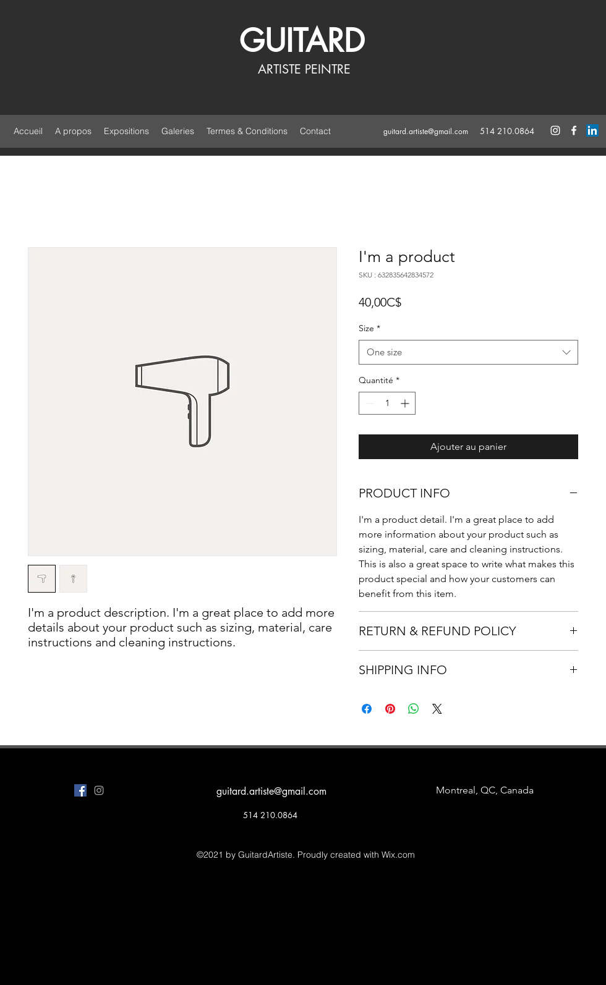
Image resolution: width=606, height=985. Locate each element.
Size (369, 328)
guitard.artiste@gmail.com (425, 131)
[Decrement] (368, 403)
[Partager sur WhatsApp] (413, 708)
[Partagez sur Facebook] (366, 708)
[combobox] (468, 352)
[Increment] (406, 403)
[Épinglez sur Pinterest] (390, 708)
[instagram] (555, 130)
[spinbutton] (387, 403)
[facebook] (574, 130)
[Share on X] (437, 708)
